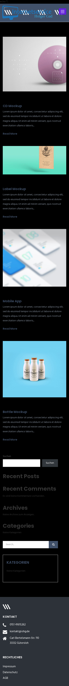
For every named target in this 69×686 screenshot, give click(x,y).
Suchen (7, 456)
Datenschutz (10, 672)
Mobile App (12, 301)
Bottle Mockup (15, 411)
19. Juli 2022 (9, 100)
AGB (5, 678)
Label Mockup (14, 189)
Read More (10, 134)
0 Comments (28, 100)
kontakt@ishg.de (20, 631)
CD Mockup (12, 106)
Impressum (9, 666)
